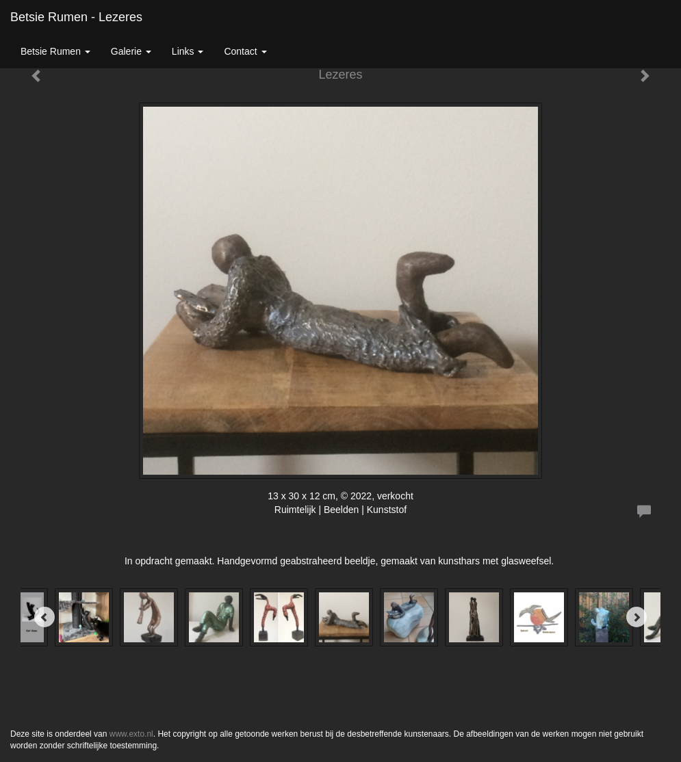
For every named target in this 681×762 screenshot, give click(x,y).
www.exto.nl (131, 734)
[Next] (636, 617)
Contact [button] (245, 51)
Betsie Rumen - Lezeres (76, 17)
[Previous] (44, 617)
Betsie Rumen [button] (55, 51)
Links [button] (188, 51)
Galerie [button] (131, 51)
